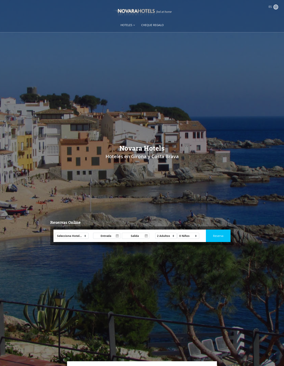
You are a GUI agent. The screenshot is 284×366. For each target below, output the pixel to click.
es (273, 7)
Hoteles (128, 25)
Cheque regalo (152, 25)
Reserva (218, 236)
